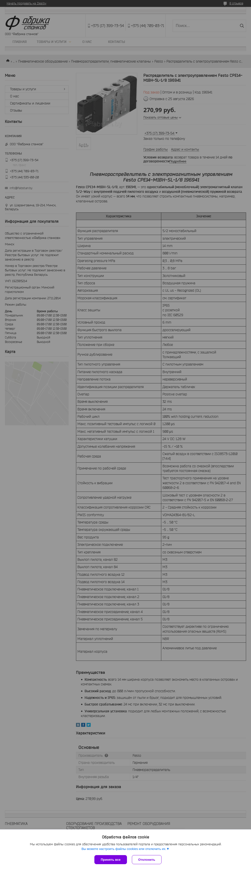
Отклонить (146, 859)
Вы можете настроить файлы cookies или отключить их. (123, 849)
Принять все (111, 859)
